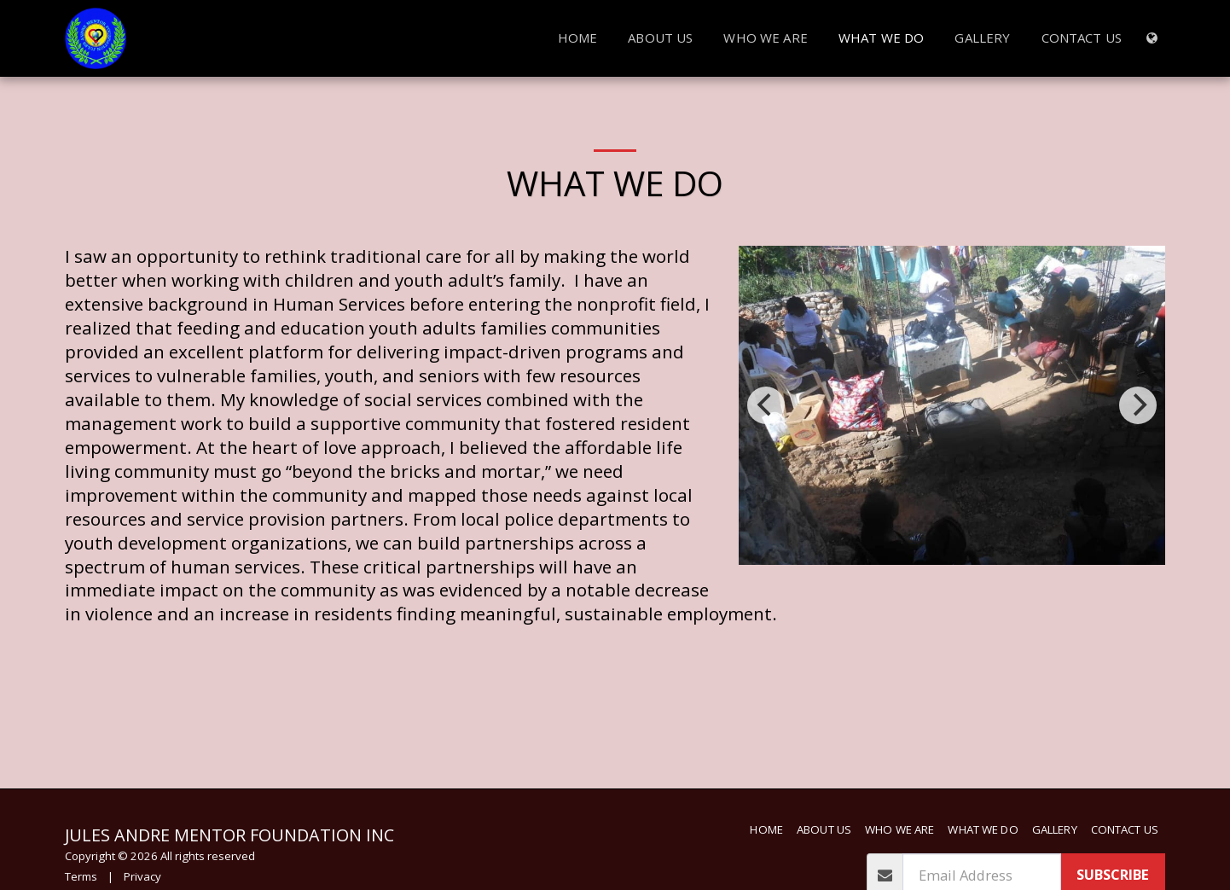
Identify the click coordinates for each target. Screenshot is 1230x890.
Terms (81, 876)
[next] (1138, 405)
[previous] (766, 405)
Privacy (142, 876)
